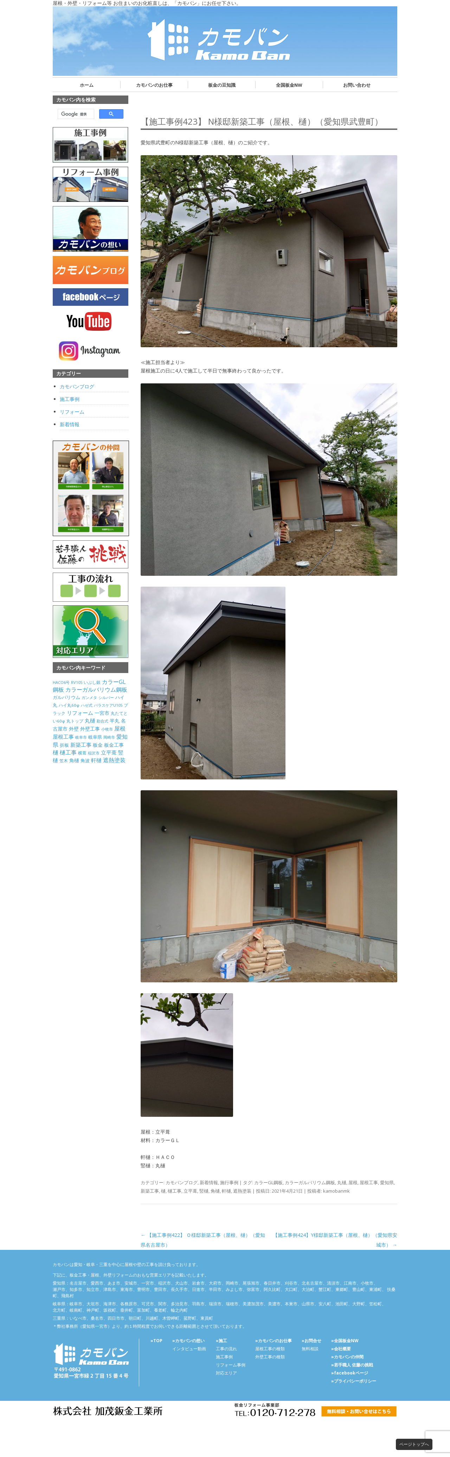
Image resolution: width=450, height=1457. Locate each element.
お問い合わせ (357, 85)
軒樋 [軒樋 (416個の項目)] (96, 760)
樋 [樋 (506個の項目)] (55, 752)
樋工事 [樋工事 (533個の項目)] (68, 752)
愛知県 (387, 1182)
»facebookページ (349, 1373)
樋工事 (174, 1191)
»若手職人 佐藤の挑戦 (352, 1365)
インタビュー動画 (189, 1349)
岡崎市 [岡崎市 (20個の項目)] (109, 737)
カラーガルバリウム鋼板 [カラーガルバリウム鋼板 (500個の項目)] (96, 689)
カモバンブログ (182, 1182)
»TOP (156, 1341)
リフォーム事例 (230, 1365)
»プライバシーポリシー (353, 1381)
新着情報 (209, 1182)
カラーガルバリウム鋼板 (310, 1182)
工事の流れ (226, 1349)
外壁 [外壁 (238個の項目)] (74, 728)
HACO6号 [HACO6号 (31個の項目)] (61, 682)
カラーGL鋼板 (268, 1182)
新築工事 (150, 1191)
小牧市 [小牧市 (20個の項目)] (107, 729)
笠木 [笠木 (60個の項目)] (63, 761)
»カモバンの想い (188, 1341)
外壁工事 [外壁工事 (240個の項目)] (90, 728)
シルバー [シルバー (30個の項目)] (106, 697)
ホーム (87, 85)
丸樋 (341, 1182)
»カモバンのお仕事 (273, 1341)
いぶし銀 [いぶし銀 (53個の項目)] (92, 682)
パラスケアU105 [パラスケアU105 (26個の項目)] (108, 705)
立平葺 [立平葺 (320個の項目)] (109, 752)
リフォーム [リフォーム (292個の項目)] (80, 712)
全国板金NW (289, 85)
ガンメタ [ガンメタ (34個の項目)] (89, 697)
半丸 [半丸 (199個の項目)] (115, 720)
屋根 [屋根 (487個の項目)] (120, 728)
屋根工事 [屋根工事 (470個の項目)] (63, 736)
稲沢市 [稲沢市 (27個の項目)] (93, 753)
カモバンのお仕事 (154, 85)
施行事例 (229, 1182)
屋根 (353, 1182)
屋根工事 (369, 1182)
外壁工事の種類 (270, 1357)
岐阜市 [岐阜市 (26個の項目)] (81, 737)
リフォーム (72, 411)
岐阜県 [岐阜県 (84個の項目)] (95, 737)
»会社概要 (341, 1349)
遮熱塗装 (242, 1191)
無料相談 (310, 1349)
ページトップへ (414, 1444)
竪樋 (203, 1191)
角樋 (215, 1191)
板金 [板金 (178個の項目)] (98, 744)
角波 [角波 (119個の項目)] (85, 760)
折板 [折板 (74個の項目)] (64, 745)
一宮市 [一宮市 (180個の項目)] (102, 713)
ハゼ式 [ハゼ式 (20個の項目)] (86, 705)
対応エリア (226, 1373)
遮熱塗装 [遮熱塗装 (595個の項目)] (114, 760)
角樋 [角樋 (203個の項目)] (74, 760)
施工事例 (69, 399)
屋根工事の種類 (270, 1349)
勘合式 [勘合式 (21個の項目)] (102, 721)
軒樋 (226, 1191)
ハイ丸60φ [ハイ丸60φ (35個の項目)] (69, 705)
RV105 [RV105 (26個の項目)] (76, 682)
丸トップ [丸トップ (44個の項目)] (74, 721)
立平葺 (190, 1191)
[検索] (75, 114)
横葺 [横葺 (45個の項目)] (82, 753)
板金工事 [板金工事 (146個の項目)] (114, 744)
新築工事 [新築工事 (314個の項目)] (80, 744)
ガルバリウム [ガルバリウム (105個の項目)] (66, 697)
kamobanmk (336, 1191)
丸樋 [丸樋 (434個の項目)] (90, 720)
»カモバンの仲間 (347, 1357)
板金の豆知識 (222, 85)
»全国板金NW (345, 1341)
